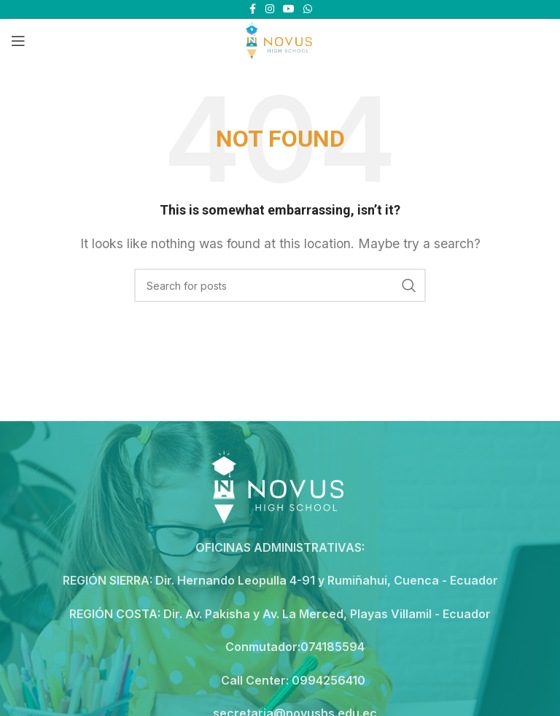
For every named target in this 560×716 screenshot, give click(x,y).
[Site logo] (279, 39)
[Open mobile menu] (18, 40)
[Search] (280, 285)
